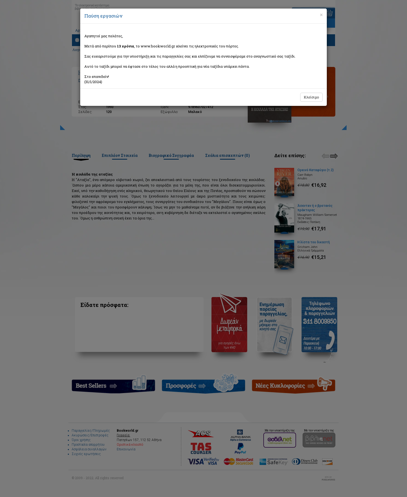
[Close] (321, 15)
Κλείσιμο (311, 97)
